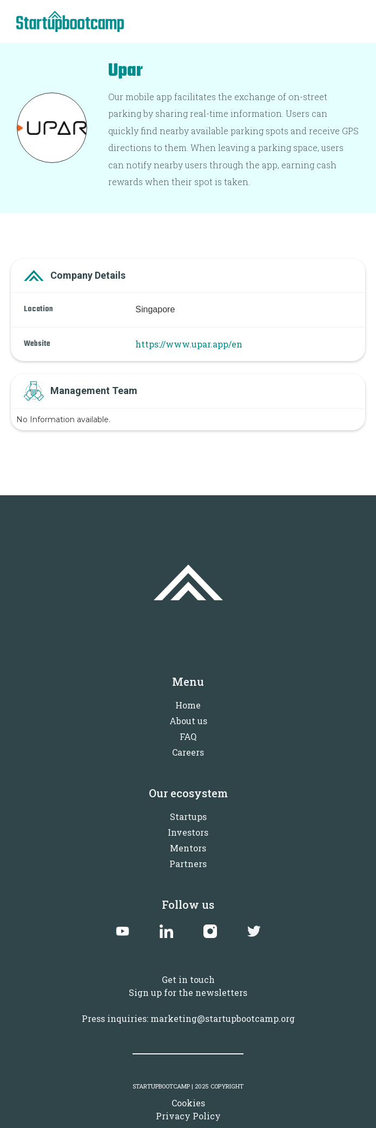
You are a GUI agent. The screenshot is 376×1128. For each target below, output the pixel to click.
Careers (188, 752)
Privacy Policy (188, 1116)
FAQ (188, 736)
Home (188, 705)
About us (188, 720)
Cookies (188, 1103)
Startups (188, 816)
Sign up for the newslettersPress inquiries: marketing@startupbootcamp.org (188, 1005)
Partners (188, 863)
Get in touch (188, 979)
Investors (188, 832)
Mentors (188, 848)
